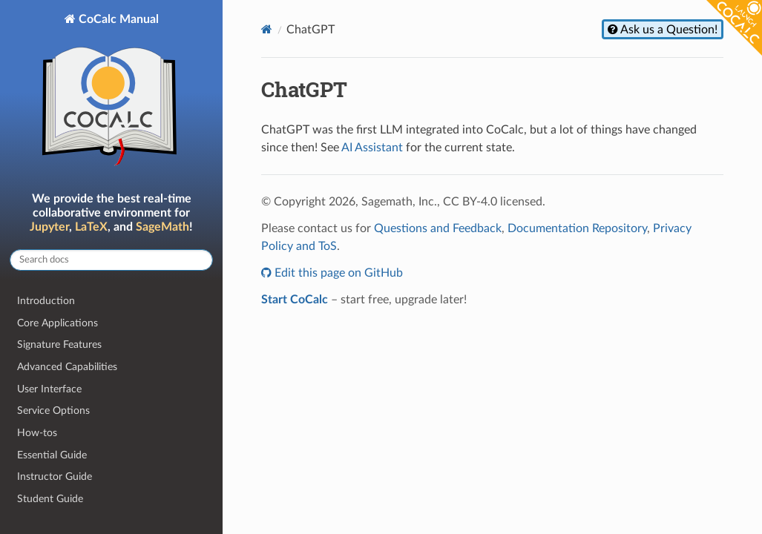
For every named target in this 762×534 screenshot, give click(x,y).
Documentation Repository (577, 228)
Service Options (53, 410)
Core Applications (57, 323)
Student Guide (50, 498)
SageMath (162, 227)
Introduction (46, 300)
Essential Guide (52, 455)
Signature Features (59, 344)
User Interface (49, 389)
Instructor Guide (54, 476)
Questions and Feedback (438, 228)
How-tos (37, 432)
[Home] (266, 29)
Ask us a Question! (667, 30)
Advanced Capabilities (67, 366)
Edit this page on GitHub (337, 273)
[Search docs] (111, 260)
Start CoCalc (294, 300)
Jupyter (49, 227)
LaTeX (91, 227)
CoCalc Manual (111, 93)
